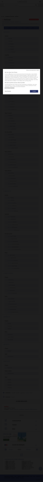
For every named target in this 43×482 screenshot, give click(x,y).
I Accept (34, 91)
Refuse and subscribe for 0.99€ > (32, 70)
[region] (21, 81)
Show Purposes (8, 91)
